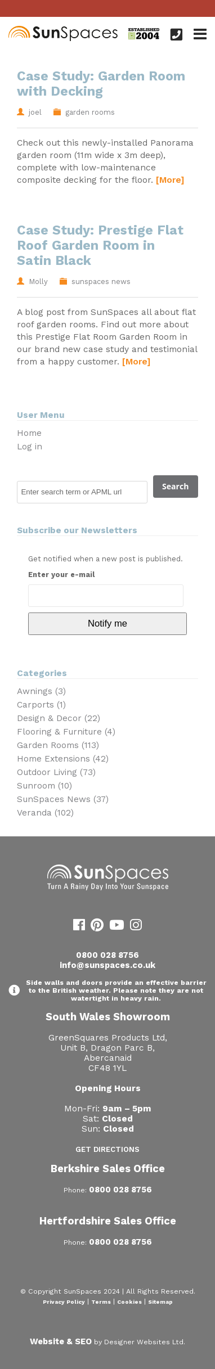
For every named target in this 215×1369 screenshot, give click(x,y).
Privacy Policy (64, 1302)
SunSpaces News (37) (63, 799)
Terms (101, 1302)
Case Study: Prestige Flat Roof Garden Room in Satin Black (100, 245)
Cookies (129, 1302)
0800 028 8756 (107, 955)
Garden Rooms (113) (58, 745)
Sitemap (160, 1302)
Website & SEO (61, 1341)
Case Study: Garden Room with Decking (101, 84)
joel (35, 112)
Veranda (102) (45, 813)
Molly (38, 281)
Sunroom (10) (44, 786)
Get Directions (107, 1149)
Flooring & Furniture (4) (66, 732)
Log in (29, 447)
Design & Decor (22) (58, 718)
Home (29, 433)
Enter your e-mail (61, 574)
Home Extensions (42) (63, 759)
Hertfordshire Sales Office (107, 1221)
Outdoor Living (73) (56, 772)
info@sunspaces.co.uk (107, 965)
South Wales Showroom (108, 1017)
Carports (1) (41, 705)
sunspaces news (101, 281)
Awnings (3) (41, 691)
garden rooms (90, 112)
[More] (170, 179)
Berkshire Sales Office (108, 1168)
